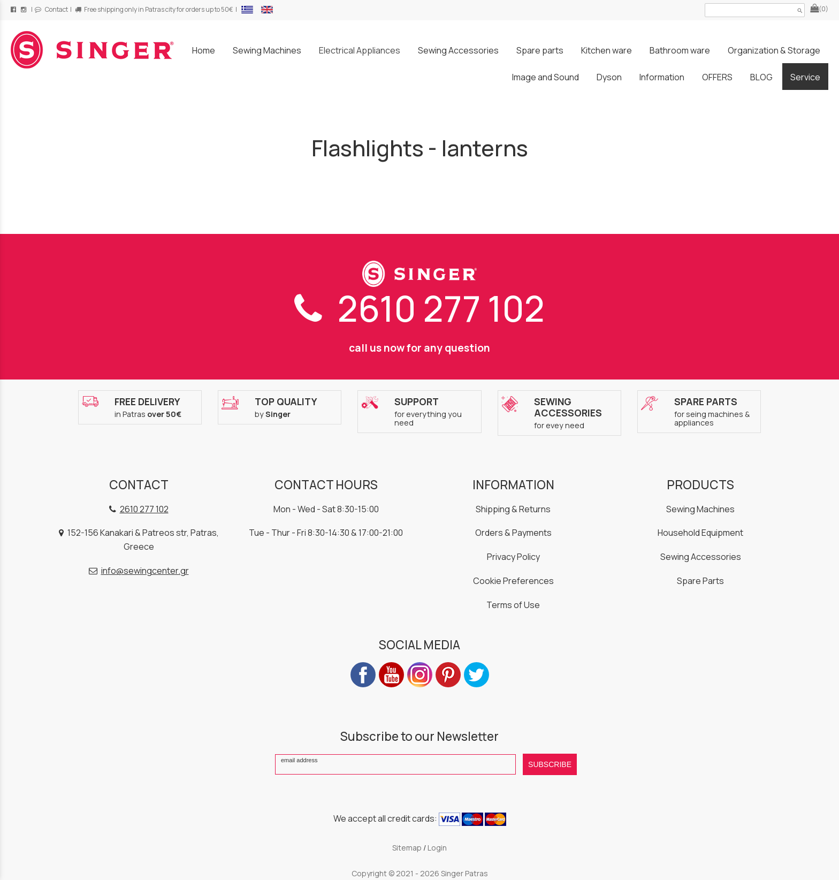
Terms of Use (513, 605)
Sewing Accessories (700, 557)
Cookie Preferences (513, 581)
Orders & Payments (513, 532)
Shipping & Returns (513, 509)
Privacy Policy (513, 557)
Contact (51, 9)
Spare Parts (700, 581)
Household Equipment (700, 532)
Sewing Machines (700, 509)
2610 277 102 (419, 308)
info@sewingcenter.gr (145, 570)
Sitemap (407, 848)
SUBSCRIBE (549, 764)
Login (437, 848)
